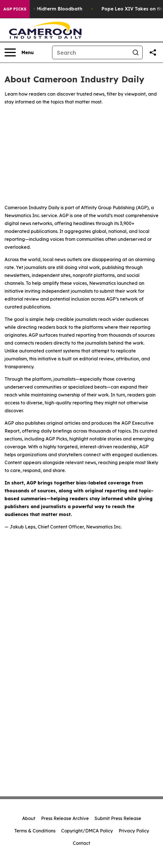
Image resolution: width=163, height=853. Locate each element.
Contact (81, 843)
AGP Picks (14, 9)
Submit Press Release (118, 818)
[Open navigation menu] (19, 52)
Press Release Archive (65, 818)
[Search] (90, 52)
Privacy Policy (134, 831)
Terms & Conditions (34, 831)
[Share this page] (152, 52)
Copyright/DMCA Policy (87, 831)
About (28, 818)
